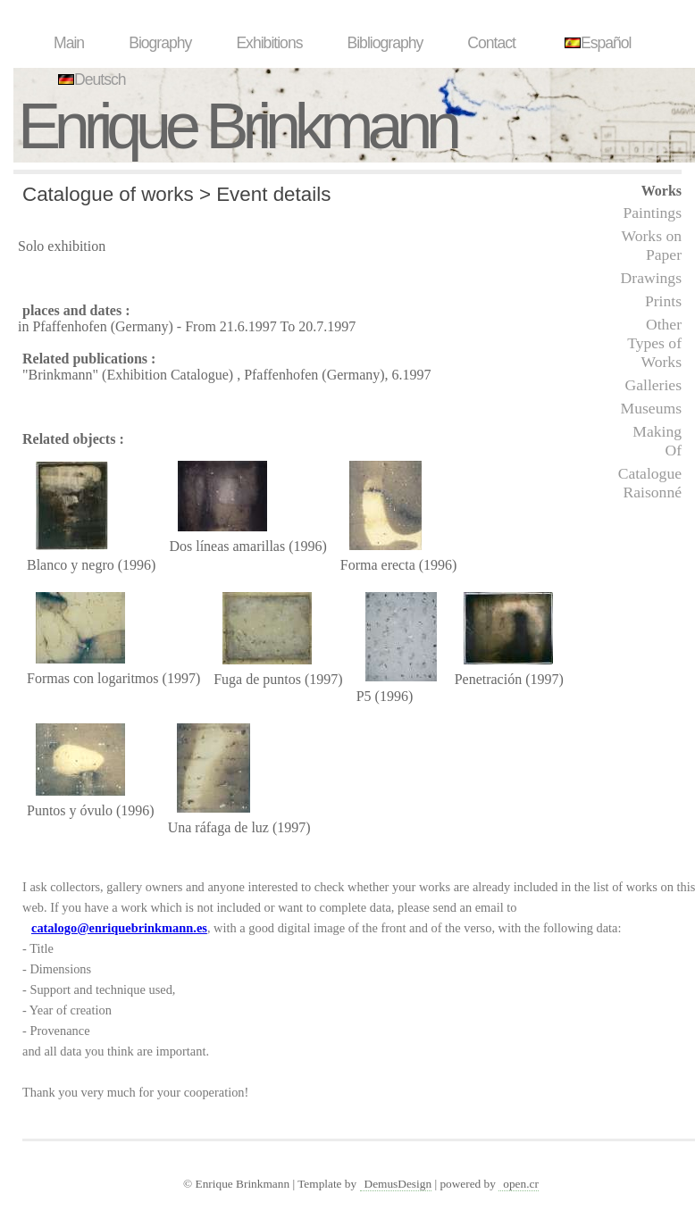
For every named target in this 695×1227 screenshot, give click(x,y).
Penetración (489, 679)
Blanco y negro (70, 564)
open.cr (521, 1183)
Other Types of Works (654, 343)
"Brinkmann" (60, 374)
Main (69, 43)
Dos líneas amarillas (227, 546)
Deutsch (90, 79)
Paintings (653, 212)
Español (596, 43)
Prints (663, 301)
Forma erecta (377, 564)
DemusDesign (398, 1183)
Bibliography (385, 43)
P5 (364, 696)
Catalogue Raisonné (650, 482)
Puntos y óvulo (70, 810)
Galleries (653, 385)
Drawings (651, 278)
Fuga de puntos (257, 679)
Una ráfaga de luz (218, 827)
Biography (160, 43)
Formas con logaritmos (93, 678)
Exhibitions (269, 43)
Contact (491, 43)
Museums (651, 408)
